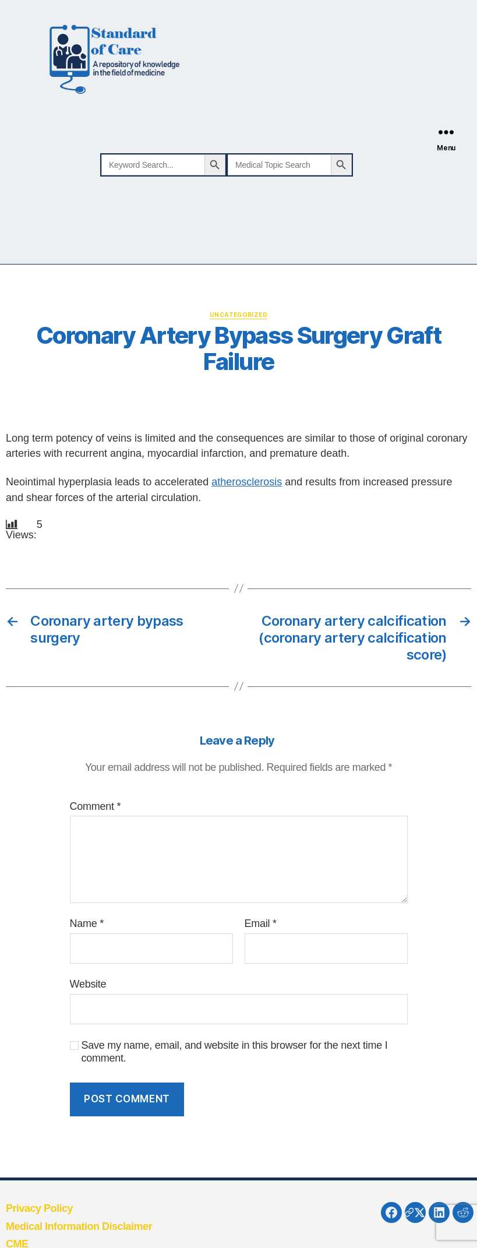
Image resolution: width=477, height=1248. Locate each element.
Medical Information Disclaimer (79, 1226)
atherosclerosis (246, 482)
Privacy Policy (39, 1208)
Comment (95, 806)
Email (261, 923)
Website (88, 984)
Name (87, 923)
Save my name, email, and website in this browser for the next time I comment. (235, 1051)
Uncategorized (238, 314)
